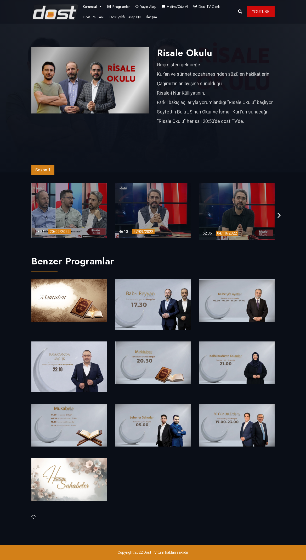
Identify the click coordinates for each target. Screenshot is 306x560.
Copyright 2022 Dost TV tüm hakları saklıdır (153, 552)
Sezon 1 (42, 169)
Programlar (121, 6)
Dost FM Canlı (93, 17)
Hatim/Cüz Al (177, 6)
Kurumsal (92, 6)
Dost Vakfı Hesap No (125, 17)
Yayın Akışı (148, 6)
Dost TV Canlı (209, 6)
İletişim (151, 17)
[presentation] (279, 215)
